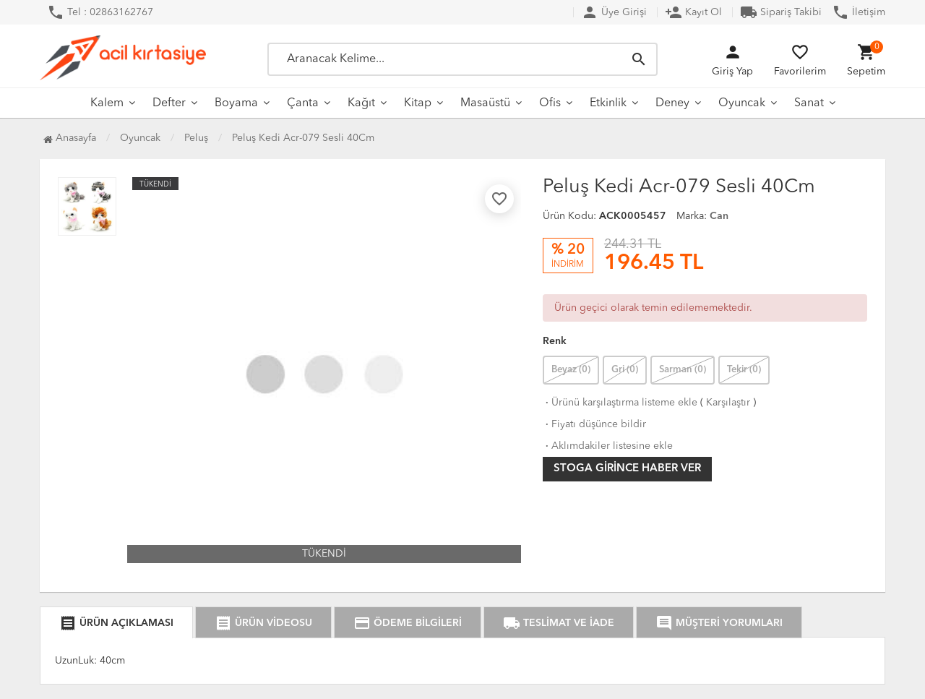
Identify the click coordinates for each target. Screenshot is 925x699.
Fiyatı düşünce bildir (594, 424)
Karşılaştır (728, 403)
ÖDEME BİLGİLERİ (407, 623)
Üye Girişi (614, 12)
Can (719, 216)
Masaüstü (485, 103)
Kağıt (361, 103)
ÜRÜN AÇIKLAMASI (116, 623)
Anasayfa (69, 138)
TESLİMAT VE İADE (558, 623)
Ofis (550, 103)
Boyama (236, 103)
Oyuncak (741, 103)
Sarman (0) (682, 369)
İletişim (858, 12)
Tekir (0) (744, 369)
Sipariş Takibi (781, 12)
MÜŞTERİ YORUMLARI (719, 623)
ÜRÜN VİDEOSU (263, 623)
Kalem (107, 103)
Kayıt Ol (693, 12)
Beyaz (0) (570, 369)
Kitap (417, 103)
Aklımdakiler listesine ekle (608, 446)
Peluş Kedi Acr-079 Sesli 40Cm (303, 138)
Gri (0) (624, 369)
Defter (169, 103)
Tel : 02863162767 (100, 12)
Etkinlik (608, 103)
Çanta (303, 103)
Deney (672, 103)
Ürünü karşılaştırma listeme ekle (620, 403)
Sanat (809, 103)
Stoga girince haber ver (627, 468)
